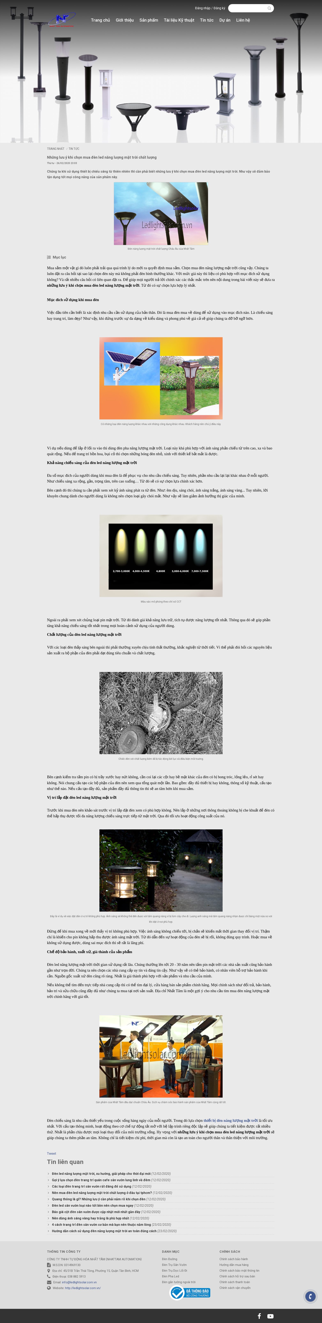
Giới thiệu (125, 20)
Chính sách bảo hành (234, 1259)
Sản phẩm (148, 20)
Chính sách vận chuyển (235, 1288)
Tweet (51, 1154)
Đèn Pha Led (170, 1276)
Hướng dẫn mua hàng (234, 1265)
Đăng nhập (203, 8)
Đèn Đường (169, 1259)
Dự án (224, 20)
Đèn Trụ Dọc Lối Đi (174, 1270)
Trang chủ (100, 20)
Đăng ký (219, 8)
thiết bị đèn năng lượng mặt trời (231, 1120)
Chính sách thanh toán (235, 1282)
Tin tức (207, 20)
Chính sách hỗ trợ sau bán (237, 1276)
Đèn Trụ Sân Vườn (174, 1265)
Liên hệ (243, 20)
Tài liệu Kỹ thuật (179, 20)
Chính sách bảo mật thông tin (239, 1270)
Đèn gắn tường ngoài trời (179, 1282)
